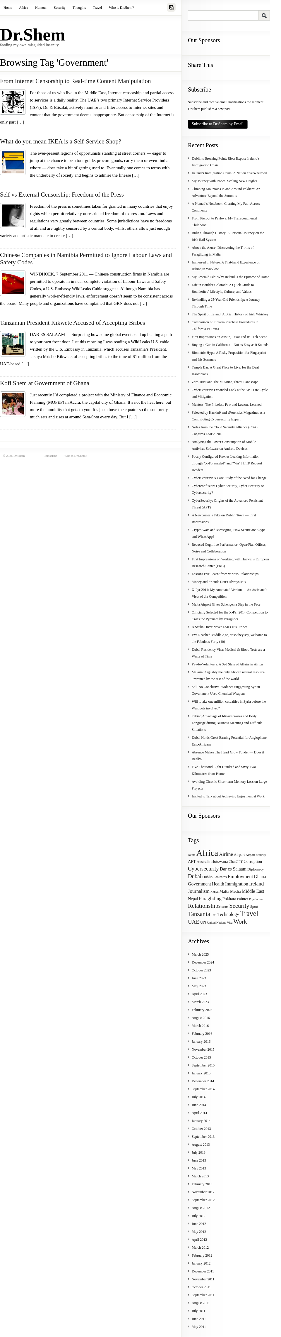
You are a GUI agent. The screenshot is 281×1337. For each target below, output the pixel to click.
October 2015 (201, 1057)
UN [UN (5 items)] (203, 922)
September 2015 (203, 1065)
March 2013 (200, 1176)
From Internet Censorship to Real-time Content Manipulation (75, 80)
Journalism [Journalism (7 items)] (199, 891)
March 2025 (200, 954)
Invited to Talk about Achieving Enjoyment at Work (228, 796)
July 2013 (198, 1152)
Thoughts (79, 8)
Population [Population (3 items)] (256, 899)
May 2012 (199, 1232)
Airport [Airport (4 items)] (239, 855)
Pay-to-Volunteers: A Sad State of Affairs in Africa (227, 664)
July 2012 (198, 1216)
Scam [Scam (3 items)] (225, 906)
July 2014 (198, 1097)
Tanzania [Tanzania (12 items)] (199, 913)
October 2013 (201, 1129)
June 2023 (199, 978)
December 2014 (203, 1081)
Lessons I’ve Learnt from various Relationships (225, 574)
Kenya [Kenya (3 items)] (214, 891)
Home (8, 8)
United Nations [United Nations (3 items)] (216, 922)
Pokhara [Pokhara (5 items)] (229, 898)
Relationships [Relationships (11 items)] (204, 905)
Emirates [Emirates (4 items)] (220, 877)
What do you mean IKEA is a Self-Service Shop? (60, 141)
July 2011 (198, 1311)
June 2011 (199, 1319)
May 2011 (199, 1327)
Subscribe (50, 455)
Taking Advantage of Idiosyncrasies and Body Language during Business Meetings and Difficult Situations (227, 723)
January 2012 (201, 1263)
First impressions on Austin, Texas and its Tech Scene (229, 337)
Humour (41, 8)
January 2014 (201, 1121)
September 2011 (203, 1295)
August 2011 (201, 1303)
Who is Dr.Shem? (121, 8)
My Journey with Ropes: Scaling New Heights (224, 181)
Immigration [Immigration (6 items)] (236, 883)
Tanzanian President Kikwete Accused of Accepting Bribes (72, 322)
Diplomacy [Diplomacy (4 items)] (255, 869)
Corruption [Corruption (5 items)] (253, 861)
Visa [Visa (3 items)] (229, 922)
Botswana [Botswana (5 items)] (219, 861)
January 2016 (201, 1041)
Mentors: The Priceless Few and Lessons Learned (226, 405)
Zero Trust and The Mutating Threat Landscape (225, 382)
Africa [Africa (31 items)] (207, 853)
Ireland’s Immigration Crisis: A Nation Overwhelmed (229, 173)
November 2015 (203, 1049)
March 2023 (200, 1002)
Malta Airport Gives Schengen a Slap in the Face (226, 604)
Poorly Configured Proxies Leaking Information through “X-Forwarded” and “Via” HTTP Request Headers (227, 463)
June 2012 (199, 1224)
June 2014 (199, 1105)
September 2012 (203, 1200)
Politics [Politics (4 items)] (242, 899)
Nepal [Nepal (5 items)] (193, 898)
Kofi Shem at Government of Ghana (44, 383)
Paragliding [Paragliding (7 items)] (210, 898)
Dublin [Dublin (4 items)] (207, 877)
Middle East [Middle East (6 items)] (253, 891)
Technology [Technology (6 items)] (228, 914)
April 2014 (199, 1113)
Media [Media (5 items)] (235, 891)
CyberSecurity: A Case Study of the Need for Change (229, 478)
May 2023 (199, 986)
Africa (23, 8)
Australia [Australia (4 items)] (203, 862)
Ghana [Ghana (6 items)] (260, 876)
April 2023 (199, 994)
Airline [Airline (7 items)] (226, 854)
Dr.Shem (32, 34)
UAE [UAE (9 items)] (193, 922)
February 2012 (202, 1255)
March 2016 (200, 1026)
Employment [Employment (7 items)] (240, 876)
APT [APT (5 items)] (192, 861)
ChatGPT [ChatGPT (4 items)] (236, 862)
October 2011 (201, 1287)
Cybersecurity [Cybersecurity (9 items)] (203, 869)
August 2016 (201, 1018)
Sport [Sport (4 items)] (254, 907)
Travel (97, 8)
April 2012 (199, 1240)
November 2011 (203, 1279)
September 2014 (203, 1089)
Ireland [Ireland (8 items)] (256, 884)
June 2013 (199, 1160)
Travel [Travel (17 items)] (249, 913)
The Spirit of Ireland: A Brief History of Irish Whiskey (230, 314)
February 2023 (202, 1010)
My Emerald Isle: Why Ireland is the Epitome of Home (230, 277)
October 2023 (201, 970)
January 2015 (201, 1073)
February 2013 (202, 1184)
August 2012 (201, 1208)
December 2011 (203, 1271)
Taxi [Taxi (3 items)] (214, 915)
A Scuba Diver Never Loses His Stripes (219, 627)
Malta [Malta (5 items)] (224, 891)
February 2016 (202, 1034)
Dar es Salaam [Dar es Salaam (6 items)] (233, 868)
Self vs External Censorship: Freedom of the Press (62, 194)
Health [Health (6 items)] (218, 883)
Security (60, 8)
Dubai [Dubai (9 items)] (194, 876)
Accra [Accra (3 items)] (191, 854)
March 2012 (200, 1247)
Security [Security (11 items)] (239, 905)
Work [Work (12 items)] (240, 921)
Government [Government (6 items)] (199, 883)
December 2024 (203, 962)
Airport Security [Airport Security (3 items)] (256, 854)
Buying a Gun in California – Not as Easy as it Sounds (230, 345)
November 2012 (203, 1192)
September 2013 (203, 1137)
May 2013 (199, 1168)
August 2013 (201, 1144)
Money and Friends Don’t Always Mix (219, 582)
